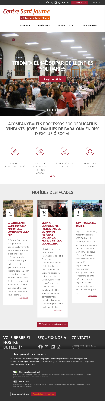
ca (39, 3)
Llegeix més (24, 297)
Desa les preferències (20, 395)
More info (32, 365)
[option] (52, 158)
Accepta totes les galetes (43, 395)
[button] (8, 74)
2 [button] (53, 176)
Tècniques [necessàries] (15, 372)
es (42, 3)
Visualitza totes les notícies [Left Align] (53, 324)
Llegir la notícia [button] (52, 79)
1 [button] (51, 176)
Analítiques (15, 382)
